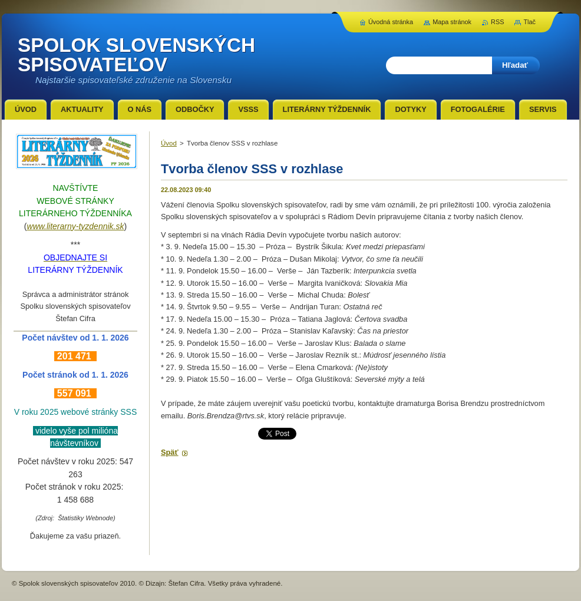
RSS (497, 21)
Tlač (529, 21)
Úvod (169, 143)
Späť (170, 452)
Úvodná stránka (390, 21)
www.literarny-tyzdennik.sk (75, 226)
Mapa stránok (452, 21)
